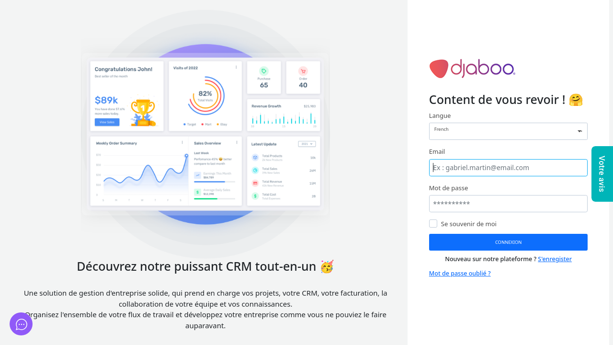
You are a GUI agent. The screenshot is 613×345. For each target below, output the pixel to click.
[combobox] (508, 131)
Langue (440, 115)
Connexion (508, 242)
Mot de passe (448, 188)
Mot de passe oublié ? (460, 273)
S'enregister (555, 259)
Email (437, 151)
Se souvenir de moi (469, 223)
